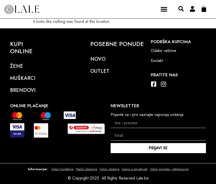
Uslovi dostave (109, 169)
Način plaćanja (86, 169)
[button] (164, 9)
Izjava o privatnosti (135, 169)
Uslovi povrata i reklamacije (169, 169)
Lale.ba (142, 178)
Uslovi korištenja (62, 169)
